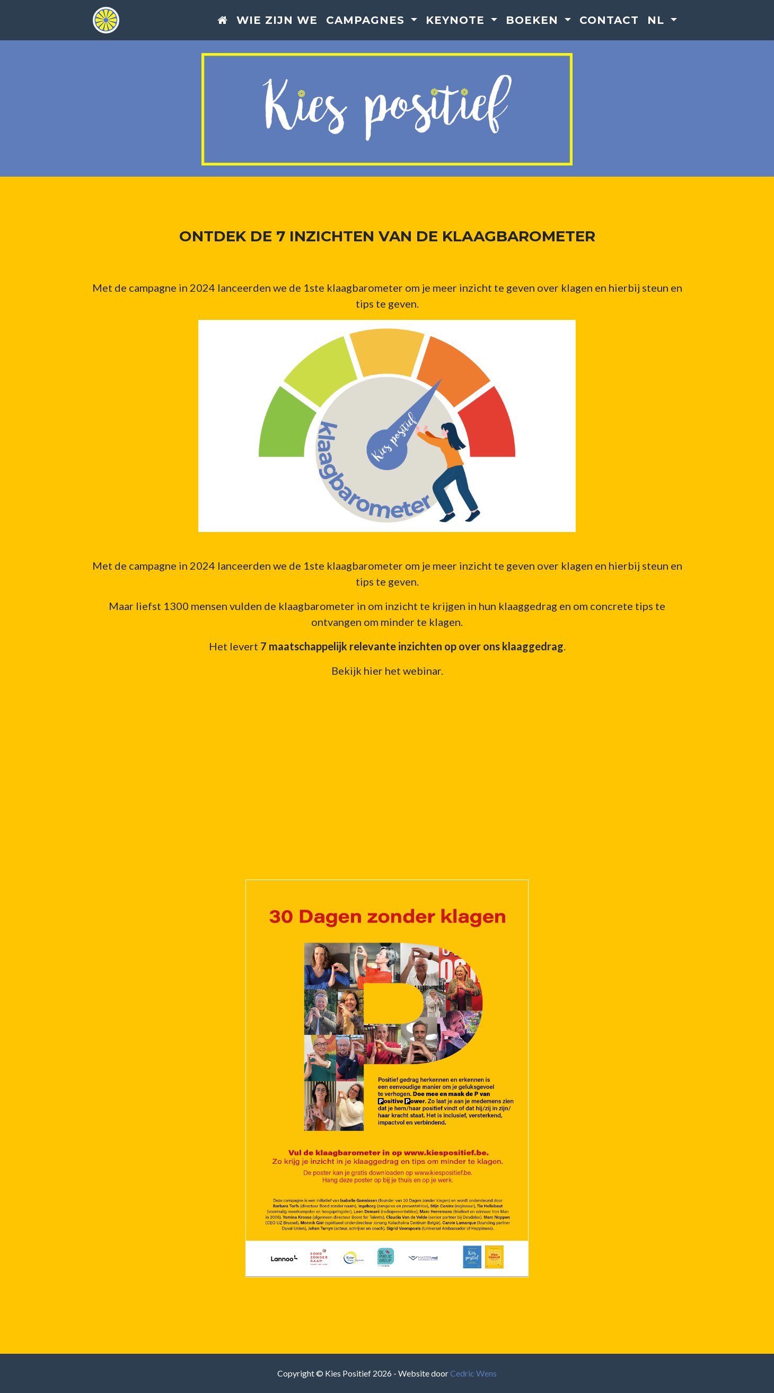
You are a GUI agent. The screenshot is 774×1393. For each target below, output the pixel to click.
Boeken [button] (534, 20)
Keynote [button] (457, 20)
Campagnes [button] (367, 20)
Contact (609, 20)
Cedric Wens (473, 1373)
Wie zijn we (277, 20)
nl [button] (657, 20)
